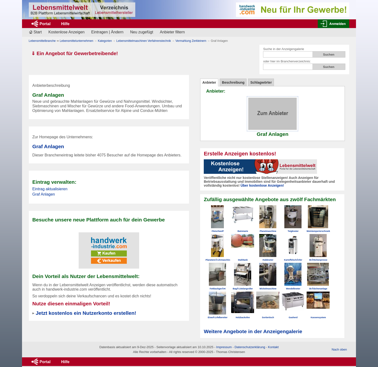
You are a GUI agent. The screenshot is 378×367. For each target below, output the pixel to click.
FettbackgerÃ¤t (218, 288)
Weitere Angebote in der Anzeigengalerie (253, 331)
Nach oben (339, 349)
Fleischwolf (218, 231)
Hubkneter (268, 260)
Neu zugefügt (141, 32)
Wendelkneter (293, 288)
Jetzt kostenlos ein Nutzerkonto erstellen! (86, 313)
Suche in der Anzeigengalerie (283, 49)
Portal (45, 24)
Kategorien (105, 41)
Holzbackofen (243, 317)
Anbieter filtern (172, 32)
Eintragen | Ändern (107, 32)
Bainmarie (242, 231)
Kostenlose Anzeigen (66, 32)
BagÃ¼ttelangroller (243, 288)
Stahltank (243, 260)
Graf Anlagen (48, 146)
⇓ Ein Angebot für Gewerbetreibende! (74, 53)
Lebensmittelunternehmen (76, 41)
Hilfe (65, 24)
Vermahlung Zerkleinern (190, 41)
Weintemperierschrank (318, 231)
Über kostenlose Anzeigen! (262, 185)
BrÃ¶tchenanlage (318, 288)
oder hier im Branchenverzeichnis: (287, 61)
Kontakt (273, 347)
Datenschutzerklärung (249, 347)
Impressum (224, 347)
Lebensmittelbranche (42, 41)
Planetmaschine (268, 231)
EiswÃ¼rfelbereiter (217, 317)
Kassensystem (318, 317)
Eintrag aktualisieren (50, 189)
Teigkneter (293, 231)
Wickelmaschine (267, 288)
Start (38, 32)
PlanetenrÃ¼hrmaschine (218, 260)
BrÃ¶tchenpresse (318, 260)
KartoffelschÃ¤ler (293, 260)
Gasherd (293, 317)
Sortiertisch (268, 317)
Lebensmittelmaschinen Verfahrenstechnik (143, 41)
